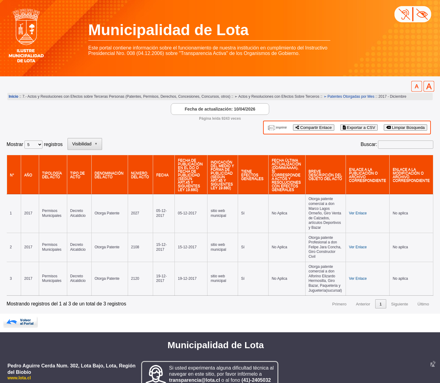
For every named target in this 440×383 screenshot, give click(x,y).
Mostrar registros (35, 144)
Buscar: (369, 144)
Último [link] (423, 291)
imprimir (281, 127)
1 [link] (381, 291)
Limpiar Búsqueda (405, 127)
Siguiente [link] (399, 291)
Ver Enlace (354, 207)
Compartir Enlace (313, 127)
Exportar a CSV (359, 127)
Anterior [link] (363, 291)
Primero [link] (339, 291)
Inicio (13, 96)
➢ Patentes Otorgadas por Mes (349, 96)
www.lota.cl (19, 364)
